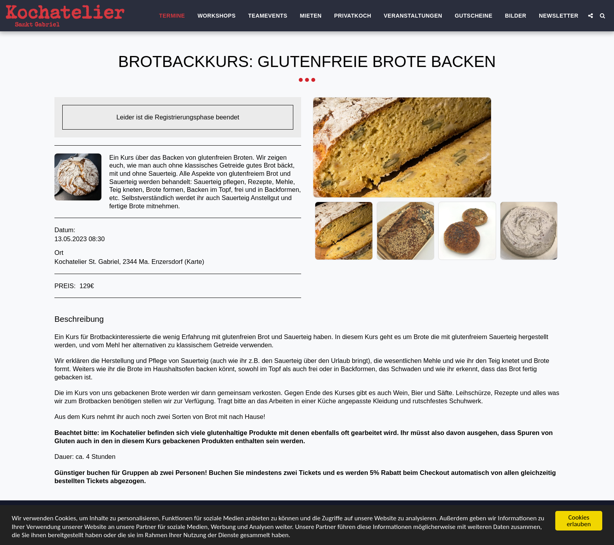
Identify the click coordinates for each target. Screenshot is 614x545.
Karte (194, 261)
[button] (590, 15)
